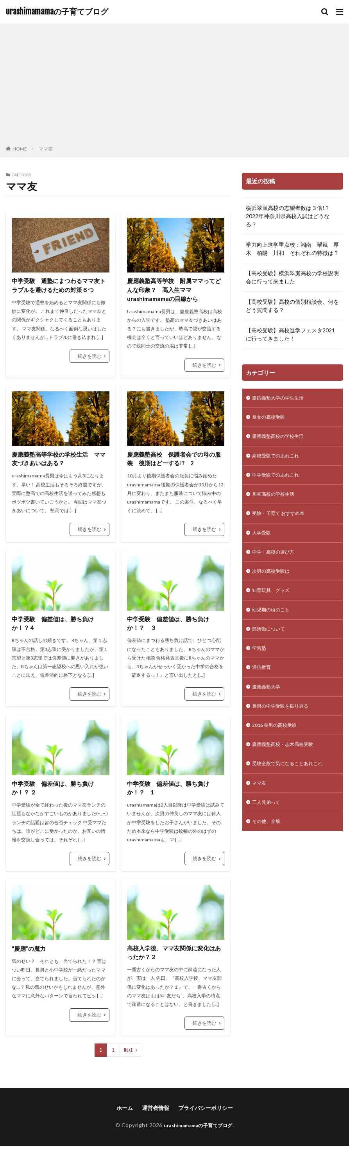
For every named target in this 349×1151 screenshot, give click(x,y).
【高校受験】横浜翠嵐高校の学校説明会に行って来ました (292, 277)
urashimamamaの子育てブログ (57, 12)
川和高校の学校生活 (276, 500)
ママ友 (46, 149)
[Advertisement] (174, 86)
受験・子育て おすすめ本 (282, 520)
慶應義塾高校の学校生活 (282, 439)
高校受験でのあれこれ (279, 459)
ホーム (124, 1113)
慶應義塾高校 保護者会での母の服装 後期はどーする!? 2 (174, 460)
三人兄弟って (268, 825)
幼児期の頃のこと (274, 622)
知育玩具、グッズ (274, 602)
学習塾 (260, 663)
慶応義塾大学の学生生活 (282, 398)
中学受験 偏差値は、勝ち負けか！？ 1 (171, 791)
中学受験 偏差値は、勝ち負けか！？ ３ (171, 626)
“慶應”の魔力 (30, 952)
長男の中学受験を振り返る (285, 724)
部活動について (271, 642)
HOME (20, 149)
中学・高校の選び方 (276, 561)
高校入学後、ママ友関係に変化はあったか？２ (174, 957)
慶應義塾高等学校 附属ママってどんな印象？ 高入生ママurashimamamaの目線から (174, 290)
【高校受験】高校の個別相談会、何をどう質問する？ (292, 305)
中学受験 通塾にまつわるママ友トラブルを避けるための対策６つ (59, 285)
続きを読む (89, 357)
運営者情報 (155, 1113)
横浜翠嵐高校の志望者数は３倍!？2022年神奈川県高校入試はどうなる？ (288, 216)
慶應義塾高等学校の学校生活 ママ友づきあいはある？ (59, 460)
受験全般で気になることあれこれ (293, 785)
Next (128, 1055)
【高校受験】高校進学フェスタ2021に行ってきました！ (290, 334)
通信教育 (263, 683)
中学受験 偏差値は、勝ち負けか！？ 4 (55, 626)
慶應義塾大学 (268, 703)
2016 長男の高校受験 (278, 744)
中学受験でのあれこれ (279, 480)
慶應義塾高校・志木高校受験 (287, 764)
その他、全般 (268, 846)
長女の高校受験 (271, 419)
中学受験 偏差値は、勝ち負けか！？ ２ (55, 791)
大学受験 (263, 541)
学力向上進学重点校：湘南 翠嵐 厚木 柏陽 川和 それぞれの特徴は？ (292, 248)
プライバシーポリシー (205, 1113)
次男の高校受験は (274, 581)
